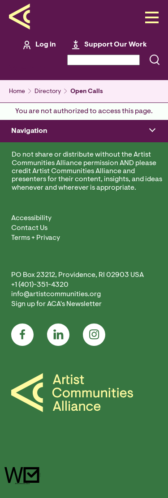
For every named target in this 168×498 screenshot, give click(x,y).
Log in (45, 44)
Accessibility (31, 218)
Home (17, 92)
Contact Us (29, 228)
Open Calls (86, 92)
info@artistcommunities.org (56, 294)
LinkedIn (58, 334)
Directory (47, 92)
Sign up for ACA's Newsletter (56, 304)
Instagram (94, 334)
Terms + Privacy (35, 238)
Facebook (22, 334)
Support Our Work (115, 44)
